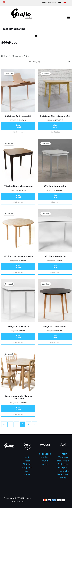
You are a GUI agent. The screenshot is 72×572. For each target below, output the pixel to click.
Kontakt (63, 454)
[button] (68, 17)
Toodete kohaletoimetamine (63, 474)
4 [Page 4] (28, 424)
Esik (27, 471)
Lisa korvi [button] (18, 126)
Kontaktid (52, 3)
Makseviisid (63, 461)
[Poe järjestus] (48, 61)
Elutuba (27, 464)
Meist (44, 3)
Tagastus (63, 457)
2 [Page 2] (16, 424)
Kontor (27, 474)
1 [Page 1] (10, 424)
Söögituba (27, 467)
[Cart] (4, 3)
